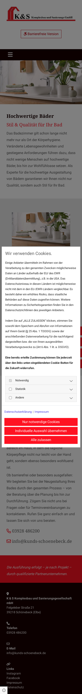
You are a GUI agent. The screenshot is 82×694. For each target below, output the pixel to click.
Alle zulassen (41, 440)
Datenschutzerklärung (18, 411)
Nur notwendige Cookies (41, 422)
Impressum (42, 411)
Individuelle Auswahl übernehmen (41, 431)
